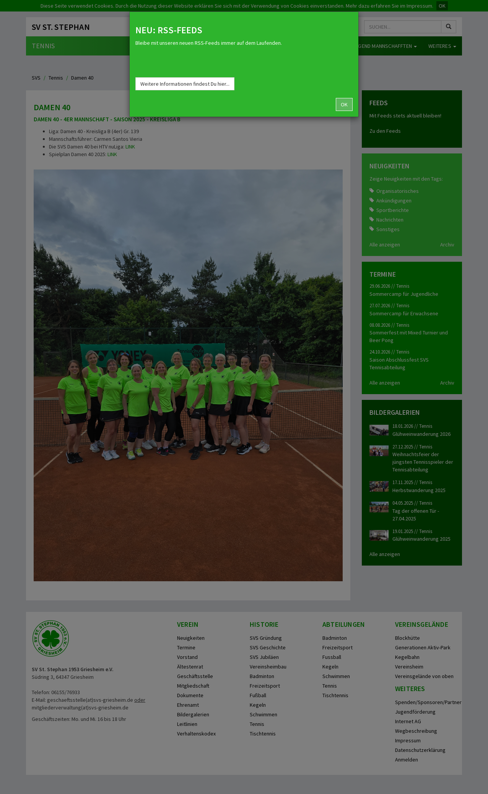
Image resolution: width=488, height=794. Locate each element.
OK (344, 104)
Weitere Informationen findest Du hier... (184, 83)
